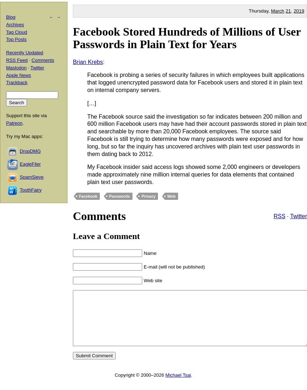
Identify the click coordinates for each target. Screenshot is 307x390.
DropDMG (30, 151)
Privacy (148, 196)
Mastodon (16, 67)
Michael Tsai (178, 386)
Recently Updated (24, 52)
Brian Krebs (88, 62)
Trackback (16, 82)
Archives (15, 24)
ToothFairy (31, 190)
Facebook (88, 196)
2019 (299, 11)
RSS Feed (17, 60)
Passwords (119, 196)
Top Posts (16, 39)
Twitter (298, 216)
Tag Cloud (16, 32)
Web (171, 196)
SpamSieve (31, 177)
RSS (279, 216)
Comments (43, 60)
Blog (10, 17)
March (277, 11)
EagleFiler (30, 164)
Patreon (14, 123)
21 (288, 11)
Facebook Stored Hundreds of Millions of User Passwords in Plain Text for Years (187, 38)
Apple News (18, 75)
